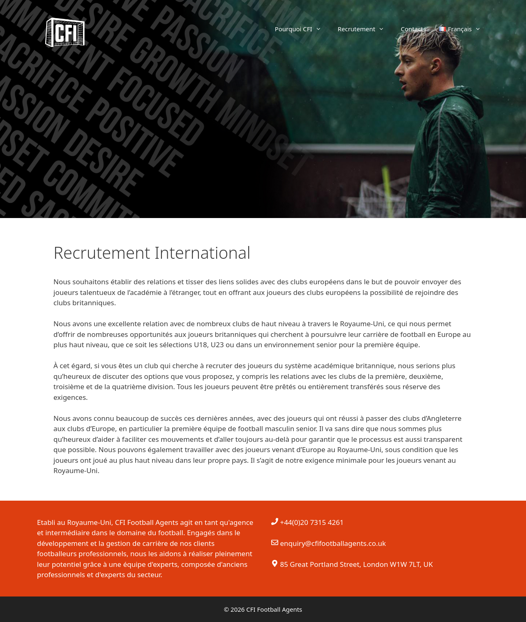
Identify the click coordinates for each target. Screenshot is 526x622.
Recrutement (365, 28)
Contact (412, 29)
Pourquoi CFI (302, 28)
